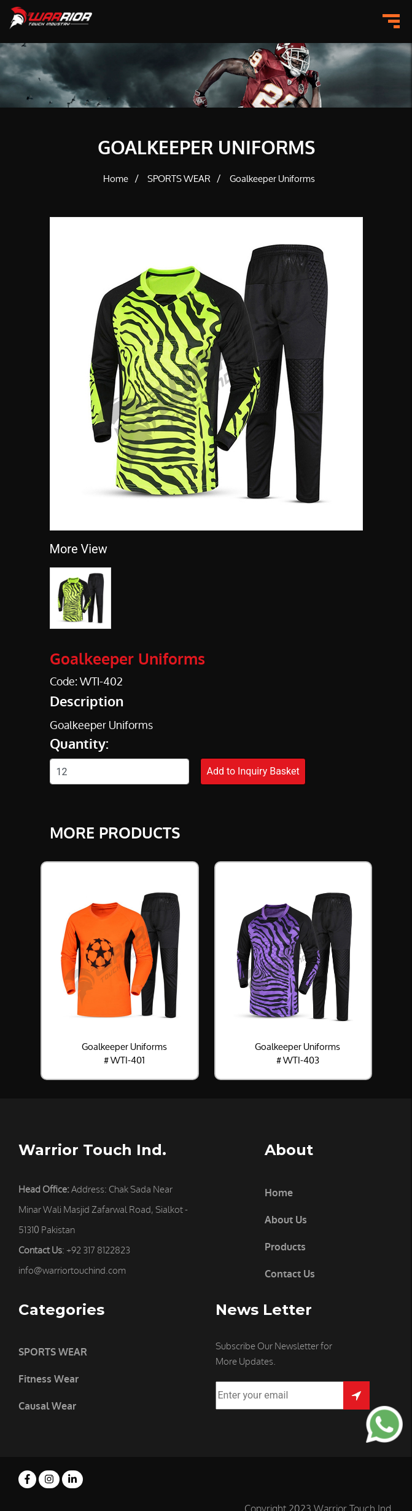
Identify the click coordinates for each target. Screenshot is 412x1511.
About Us (286, 1219)
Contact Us (290, 1274)
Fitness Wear (48, 1379)
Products (285, 1247)
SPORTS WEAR (179, 179)
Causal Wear (47, 1406)
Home (115, 179)
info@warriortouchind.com (72, 1270)
